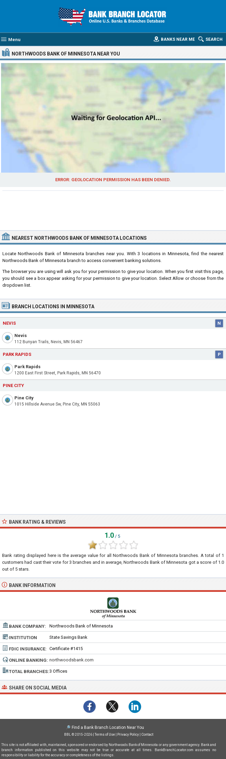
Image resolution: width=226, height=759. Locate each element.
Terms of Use (105, 734)
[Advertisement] (113, 209)
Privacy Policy (128, 734)
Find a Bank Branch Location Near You (108, 727)
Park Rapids (27, 366)
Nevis (20, 335)
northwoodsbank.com (71, 659)
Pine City (24, 397)
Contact (147, 734)
